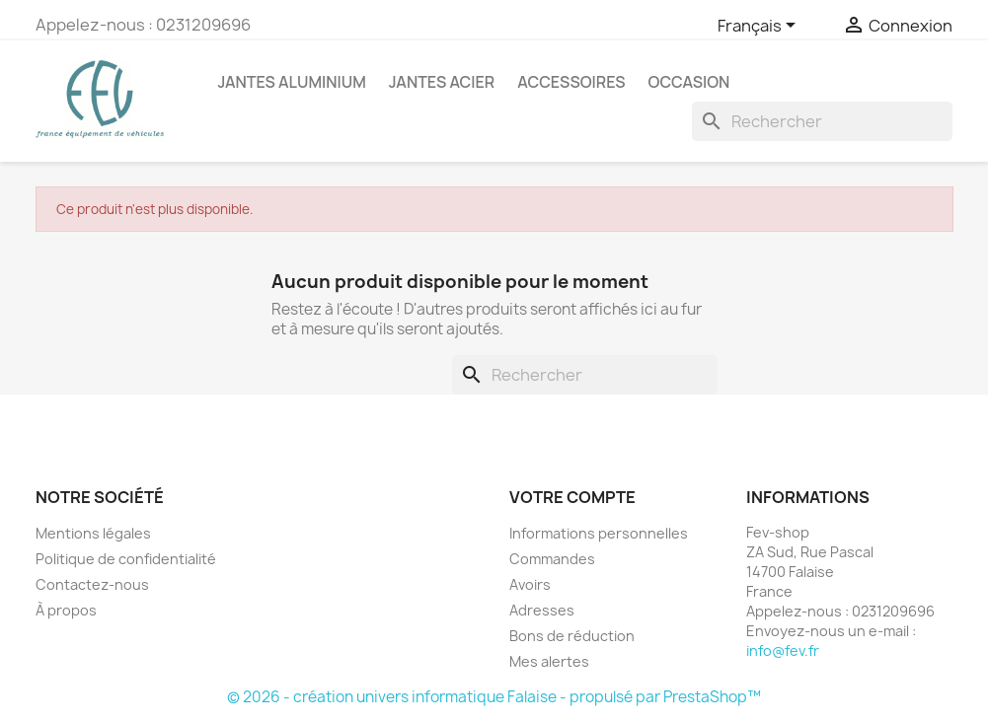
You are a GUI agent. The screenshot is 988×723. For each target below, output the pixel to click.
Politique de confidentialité (126, 558)
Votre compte (572, 497)
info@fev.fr (782, 650)
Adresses (541, 610)
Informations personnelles (598, 533)
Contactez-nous (92, 584)
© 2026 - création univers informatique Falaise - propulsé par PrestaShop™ (494, 697)
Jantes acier (441, 82)
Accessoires (571, 82)
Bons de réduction (572, 635)
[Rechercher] (822, 121)
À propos (66, 610)
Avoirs (530, 584)
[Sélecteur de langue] (760, 26)
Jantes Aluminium (292, 82)
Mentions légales (93, 533)
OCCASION (689, 82)
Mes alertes (549, 661)
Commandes (552, 558)
